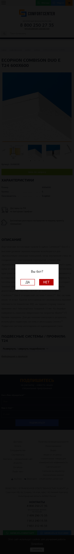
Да (27, 282)
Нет (46, 282)
